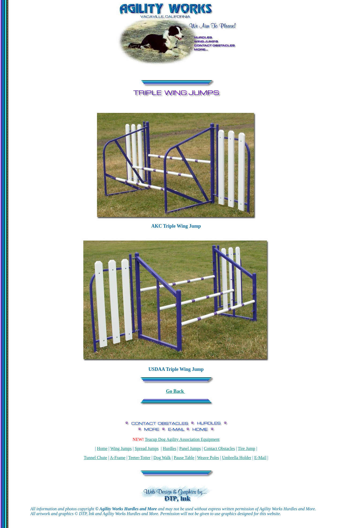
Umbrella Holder (236, 457)
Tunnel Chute (95, 457)
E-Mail (260, 457)
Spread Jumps (147, 448)
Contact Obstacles (219, 448)
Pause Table (184, 457)
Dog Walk (162, 457)
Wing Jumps (121, 448)
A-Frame (117, 457)
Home (102, 448)
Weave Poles (208, 457)
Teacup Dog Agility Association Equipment (182, 439)
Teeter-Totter (139, 457)
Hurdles (169, 448)
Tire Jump (246, 448)
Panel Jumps (190, 448)
